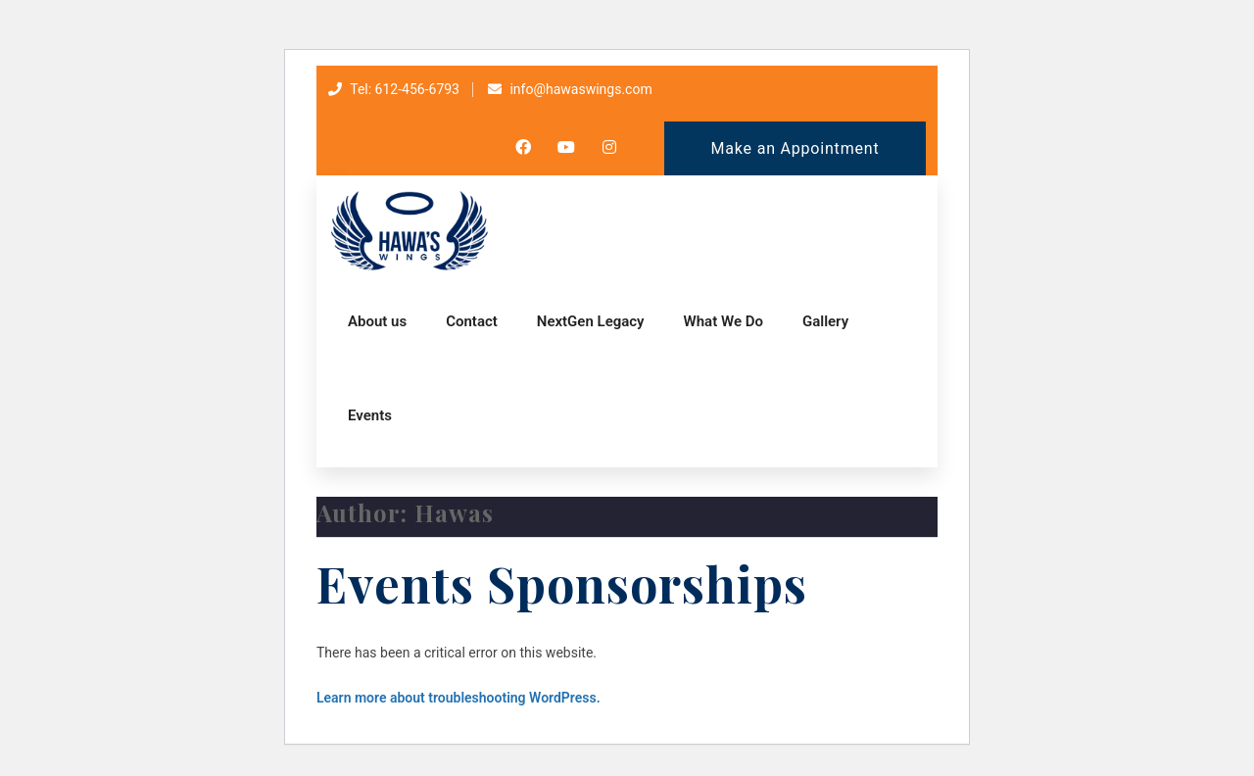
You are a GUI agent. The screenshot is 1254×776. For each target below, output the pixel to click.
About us (377, 321)
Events (370, 415)
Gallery (825, 321)
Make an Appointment (795, 148)
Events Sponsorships (561, 583)
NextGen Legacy (591, 321)
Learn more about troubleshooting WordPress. (458, 697)
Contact (472, 321)
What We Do (723, 321)
